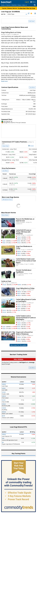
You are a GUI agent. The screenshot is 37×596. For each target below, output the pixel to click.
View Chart (5, 146)
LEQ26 (19, 237)
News (19, 5)
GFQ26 (19, 242)
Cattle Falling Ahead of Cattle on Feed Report (26, 300)
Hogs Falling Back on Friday (11, 32)
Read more (4, 81)
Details (31, 146)
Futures (8, 5)
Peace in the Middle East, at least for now (25, 220)
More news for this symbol (18, 345)
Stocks (3, 5)
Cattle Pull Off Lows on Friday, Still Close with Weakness (23, 232)
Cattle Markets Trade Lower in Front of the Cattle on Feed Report (26, 260)
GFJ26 (4, 242)
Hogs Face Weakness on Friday (24, 247)
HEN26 (19, 255)
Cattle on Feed (6, 281)
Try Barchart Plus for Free (26, 8)
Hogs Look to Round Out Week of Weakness (24, 333)
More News (5, 215)
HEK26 (18, 253)
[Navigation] (16, 14)
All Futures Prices (7, 199)
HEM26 (19, 251)
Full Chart (31, 21)
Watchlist (14, 5)
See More (32, 87)
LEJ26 (4, 241)
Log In (27, 2)
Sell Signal (18, 359)
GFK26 (18, 241)
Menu (34, 2)
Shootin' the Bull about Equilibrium (23, 271)
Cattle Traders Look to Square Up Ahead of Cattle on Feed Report (26, 317)
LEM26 (19, 239)
